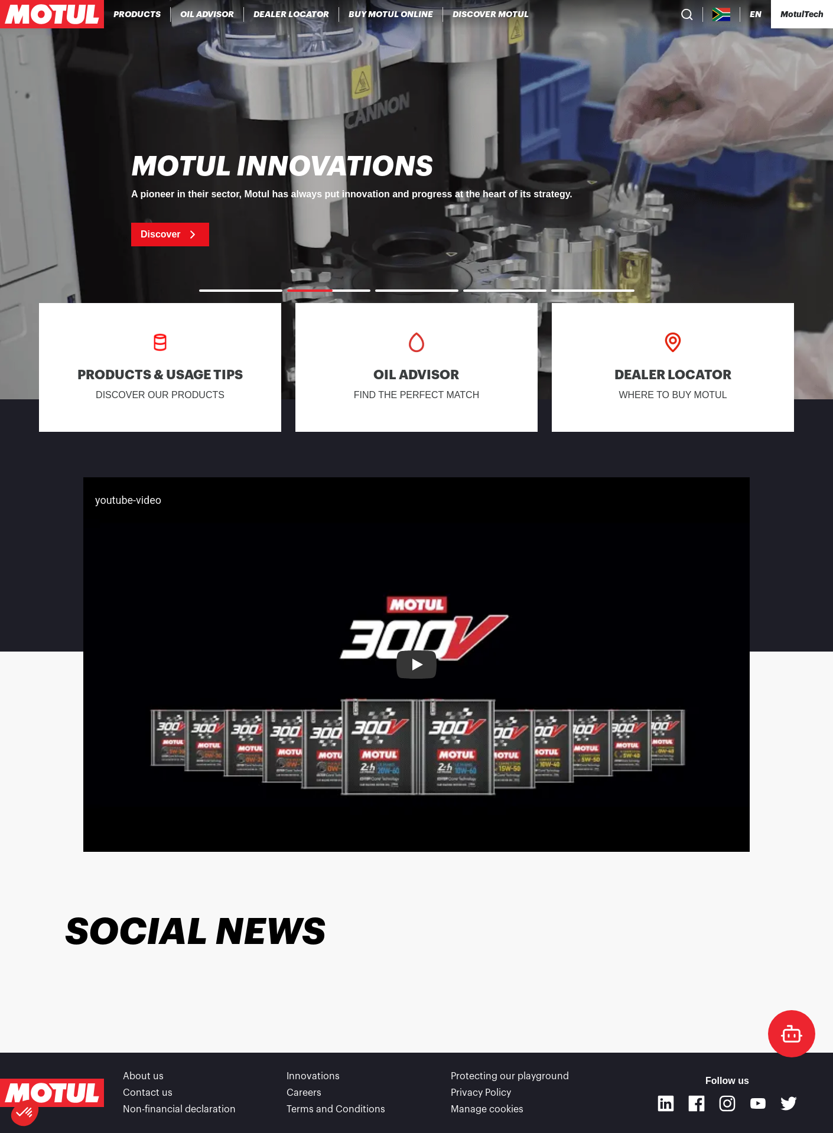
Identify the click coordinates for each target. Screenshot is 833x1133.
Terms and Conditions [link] (336, 1109)
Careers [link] (304, 1093)
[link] (391, 14)
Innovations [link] (313, 1076)
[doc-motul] (791, 1033)
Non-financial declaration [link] (179, 1109)
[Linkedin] (666, 1103)
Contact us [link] (148, 1093)
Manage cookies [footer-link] (487, 1109)
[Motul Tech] (802, 14)
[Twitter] (788, 1103)
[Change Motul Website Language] (756, 14)
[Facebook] (696, 1103)
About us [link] (143, 1076)
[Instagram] (727, 1103)
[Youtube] (758, 1103)
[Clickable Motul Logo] (52, 14)
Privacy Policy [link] (481, 1093)
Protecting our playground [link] (510, 1076)
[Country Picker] (721, 14)
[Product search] (687, 14)
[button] (25, 1113)
